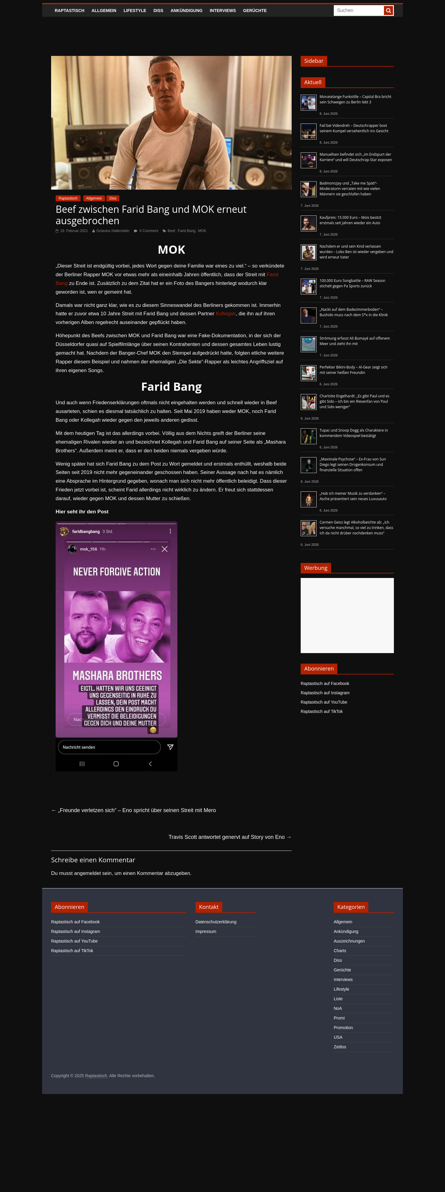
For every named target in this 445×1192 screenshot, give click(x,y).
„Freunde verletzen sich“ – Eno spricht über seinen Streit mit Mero (133, 810)
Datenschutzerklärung (215, 921)
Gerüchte (255, 10)
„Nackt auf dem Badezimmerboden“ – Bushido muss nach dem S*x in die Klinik (354, 312)
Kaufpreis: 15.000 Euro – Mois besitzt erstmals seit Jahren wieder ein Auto (350, 220)
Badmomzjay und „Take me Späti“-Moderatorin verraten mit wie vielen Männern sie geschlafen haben (350, 189)
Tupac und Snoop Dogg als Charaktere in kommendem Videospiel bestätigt (354, 433)
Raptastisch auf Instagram (325, 692)
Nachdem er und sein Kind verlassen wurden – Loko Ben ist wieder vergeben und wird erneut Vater (356, 252)
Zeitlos (340, 1046)
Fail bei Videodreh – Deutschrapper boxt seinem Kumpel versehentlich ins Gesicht (354, 128)
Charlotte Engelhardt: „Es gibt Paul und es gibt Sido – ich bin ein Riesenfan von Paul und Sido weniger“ (354, 401)
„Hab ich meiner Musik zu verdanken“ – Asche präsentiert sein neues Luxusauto (353, 496)
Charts (340, 950)
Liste (338, 998)
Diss (158, 10)
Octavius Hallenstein (113, 231)
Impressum (205, 931)
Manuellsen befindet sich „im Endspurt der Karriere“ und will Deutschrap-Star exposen (356, 157)
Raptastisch (69, 10)
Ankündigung (186, 10)
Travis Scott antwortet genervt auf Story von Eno (230, 837)
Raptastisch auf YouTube (324, 702)
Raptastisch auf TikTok (322, 711)
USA (338, 1037)
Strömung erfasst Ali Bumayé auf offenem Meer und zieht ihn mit (355, 341)
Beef (171, 231)
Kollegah (226, 313)
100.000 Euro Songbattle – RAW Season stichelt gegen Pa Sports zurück (352, 283)
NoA (338, 1008)
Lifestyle (135, 10)
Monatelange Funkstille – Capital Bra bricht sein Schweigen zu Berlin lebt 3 (355, 99)
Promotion (343, 1027)
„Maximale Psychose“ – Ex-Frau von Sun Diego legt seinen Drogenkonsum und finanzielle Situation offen (353, 464)
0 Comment (146, 231)
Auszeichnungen (349, 941)
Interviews (223, 10)
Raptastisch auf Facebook (325, 683)
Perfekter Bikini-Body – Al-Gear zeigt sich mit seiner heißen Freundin (354, 370)
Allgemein (104, 10)
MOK (202, 231)
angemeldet (87, 873)
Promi (339, 1018)
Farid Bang (186, 231)
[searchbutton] (388, 10)
